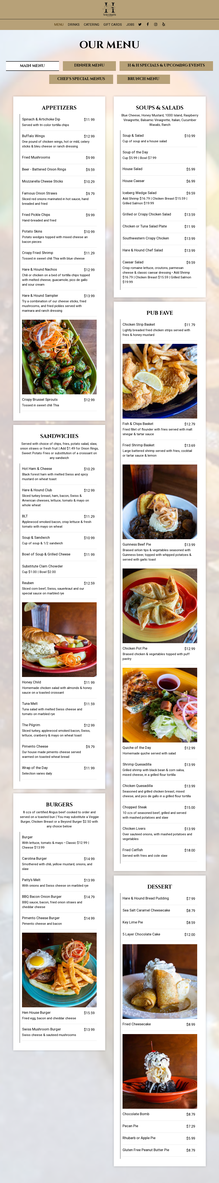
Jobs (130, 25)
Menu (59, 25)
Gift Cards (113, 25)
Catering (91, 25)
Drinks (74, 25)
